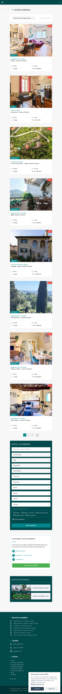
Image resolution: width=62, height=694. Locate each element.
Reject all (51, 688)
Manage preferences (37, 684)
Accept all (37, 688)
